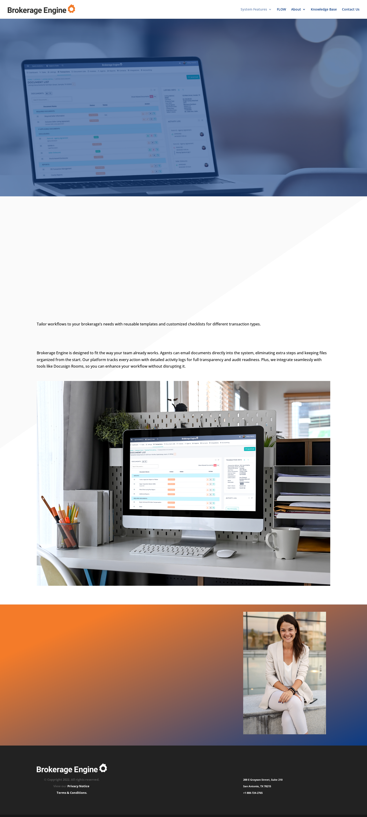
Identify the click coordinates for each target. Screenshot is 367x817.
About (296, 9)
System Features (254, 9)
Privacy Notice (78, 786)
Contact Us (351, 9)
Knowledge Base (324, 9)
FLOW (281, 9)
